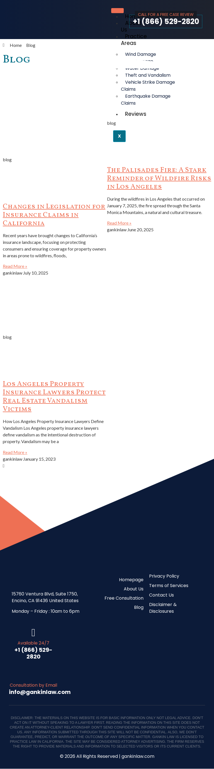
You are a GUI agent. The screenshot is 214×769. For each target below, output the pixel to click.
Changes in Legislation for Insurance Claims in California (54, 215)
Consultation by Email (33, 686)
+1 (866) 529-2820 (166, 21)
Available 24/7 (33, 643)
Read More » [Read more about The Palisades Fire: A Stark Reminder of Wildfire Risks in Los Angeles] (119, 222)
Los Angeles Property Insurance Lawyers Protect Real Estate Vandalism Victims (54, 396)
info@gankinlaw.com (40, 692)
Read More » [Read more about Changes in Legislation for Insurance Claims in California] (15, 266)
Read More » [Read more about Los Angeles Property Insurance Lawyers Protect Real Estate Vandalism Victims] (15, 452)
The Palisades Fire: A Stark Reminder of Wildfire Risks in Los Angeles (159, 178)
